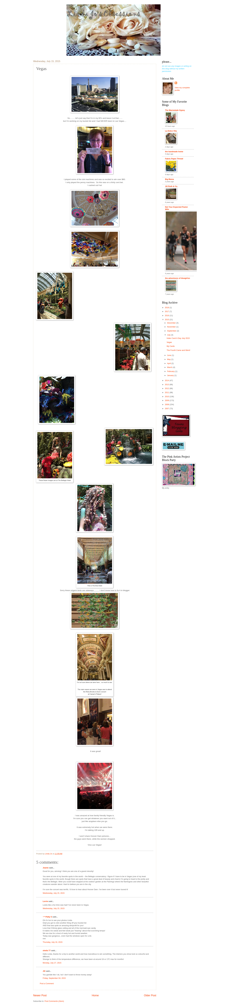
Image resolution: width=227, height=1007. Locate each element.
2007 (167, 408)
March (170, 367)
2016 (167, 315)
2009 (167, 400)
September (172, 331)
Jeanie (45, 868)
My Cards (171, 346)
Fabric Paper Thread (174, 159)
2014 (167, 380)
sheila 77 (47, 950)
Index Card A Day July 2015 (178, 338)
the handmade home (174, 151)
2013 (167, 384)
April (169, 363)
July (169, 335)
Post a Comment (47, 983)
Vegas (169, 342)
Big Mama (169, 179)
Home (95, 995)
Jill (44, 971)
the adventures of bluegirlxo (177, 278)
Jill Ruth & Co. (171, 186)
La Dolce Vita (171, 131)
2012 (167, 388)
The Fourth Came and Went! (178, 350)
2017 (167, 311)
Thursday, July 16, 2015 (52, 942)
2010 (167, 396)
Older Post (150, 995)
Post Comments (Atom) (54, 1001)
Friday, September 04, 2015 (54, 978)
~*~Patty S (47, 917)
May (169, 359)
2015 (167, 319)
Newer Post (40, 995)
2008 (167, 404)
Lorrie (45, 901)
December (171, 323)
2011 (167, 392)
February (171, 371)
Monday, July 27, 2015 (52, 963)
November (171, 327)
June (169, 355)
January (170, 375)
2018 (167, 307)
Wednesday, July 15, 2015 (54, 893)
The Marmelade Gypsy (175, 110)
